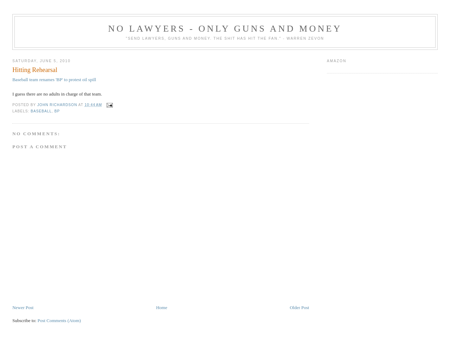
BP (57, 111)
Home (161, 307)
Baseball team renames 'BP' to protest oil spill (54, 79)
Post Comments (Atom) (59, 320)
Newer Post (22, 307)
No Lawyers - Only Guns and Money (225, 29)
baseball (41, 111)
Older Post (299, 307)
